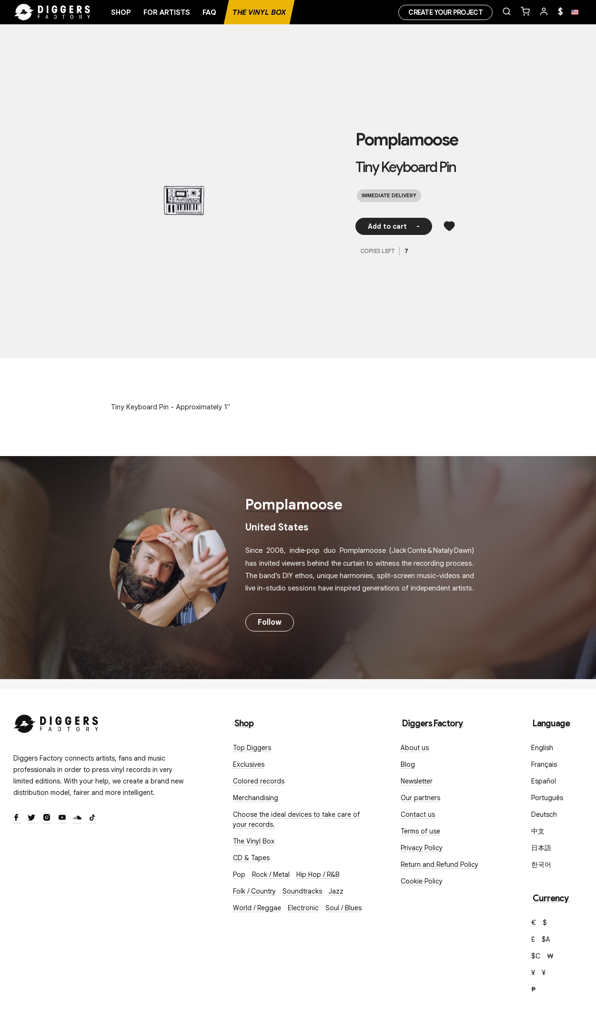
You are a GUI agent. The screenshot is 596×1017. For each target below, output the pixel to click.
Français (544, 764)
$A (546, 939)
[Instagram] (46, 818)
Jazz (336, 891)
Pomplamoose (406, 139)
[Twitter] (31, 818)
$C (535, 956)
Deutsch (544, 814)
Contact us (418, 814)
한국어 (541, 864)
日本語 (541, 848)
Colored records (258, 781)
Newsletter (417, 781)
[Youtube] (62, 818)
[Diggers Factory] (56, 721)
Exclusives (248, 764)
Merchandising (255, 797)
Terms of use (420, 831)
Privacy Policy (422, 848)
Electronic (303, 908)
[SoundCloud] (77, 818)
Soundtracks (302, 891)
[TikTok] (92, 818)
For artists (166, 12)
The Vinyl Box (259, 12)
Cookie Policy (422, 881)
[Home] (52, 12)
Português (547, 797)
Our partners (420, 797)
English (542, 747)
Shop (121, 12)
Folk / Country (254, 891)
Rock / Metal (271, 874)
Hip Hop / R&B (318, 874)
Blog (408, 764)
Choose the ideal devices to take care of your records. (296, 819)
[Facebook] (16, 818)
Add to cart (394, 226)
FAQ (209, 12)
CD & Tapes (251, 858)
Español (543, 781)
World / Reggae (257, 908)
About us (415, 747)
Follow (270, 622)
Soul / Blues (343, 908)
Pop (239, 874)
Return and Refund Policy (439, 864)
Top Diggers (252, 747)
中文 (538, 831)
